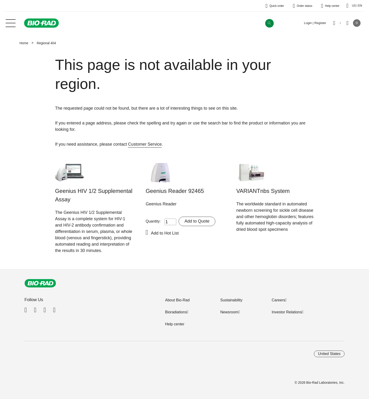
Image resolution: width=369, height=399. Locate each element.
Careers (278, 300)
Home (24, 43)
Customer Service (145, 144)
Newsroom (229, 312)
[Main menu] (10, 22)
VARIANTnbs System (263, 191)
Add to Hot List (165, 233)
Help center (174, 324)
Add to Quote (196, 221)
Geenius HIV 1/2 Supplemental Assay (93, 195)
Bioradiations (176, 312)
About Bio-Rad (177, 300)
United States (329, 354)
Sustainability (231, 300)
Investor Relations (287, 312)
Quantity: (153, 221)
